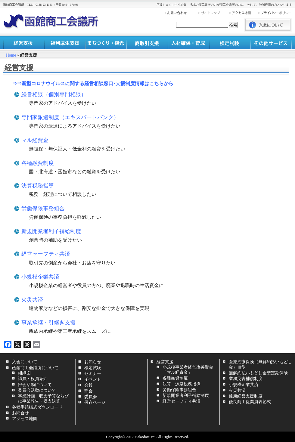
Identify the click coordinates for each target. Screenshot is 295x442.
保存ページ (94, 402)
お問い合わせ (180, 13)
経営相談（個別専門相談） (53, 94)
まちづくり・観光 (106, 43)
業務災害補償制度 (245, 378)
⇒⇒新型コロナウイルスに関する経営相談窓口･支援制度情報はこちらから (92, 83)
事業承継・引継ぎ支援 (48, 323)
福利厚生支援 (64, 43)
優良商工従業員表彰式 (250, 401)
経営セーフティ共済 (45, 254)
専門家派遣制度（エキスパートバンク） (70, 117)
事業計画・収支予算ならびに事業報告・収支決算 (43, 398)
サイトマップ (213, 13)
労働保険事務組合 (43, 209)
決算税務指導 (37, 186)
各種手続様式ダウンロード (37, 407)
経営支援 (23, 43)
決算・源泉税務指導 (181, 384)
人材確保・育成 (188, 43)
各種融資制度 (37, 163)
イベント (92, 379)
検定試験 (229, 43)
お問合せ (20, 412)
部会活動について (35, 384)
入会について (24, 361)
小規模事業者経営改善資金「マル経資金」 (188, 370)
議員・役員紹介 (33, 378)
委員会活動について (37, 390)
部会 (88, 390)
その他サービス (271, 43)
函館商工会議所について (35, 367)
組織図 (24, 372)
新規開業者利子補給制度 (51, 231)
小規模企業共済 (40, 277)
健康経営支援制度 (245, 396)
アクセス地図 (243, 13)
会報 (88, 385)
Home (11, 55)
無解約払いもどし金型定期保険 (258, 372)
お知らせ (92, 361)
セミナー (92, 373)
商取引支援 (147, 43)
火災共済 (32, 300)
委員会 (90, 396)
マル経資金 (34, 140)
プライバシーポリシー (275, 13)
